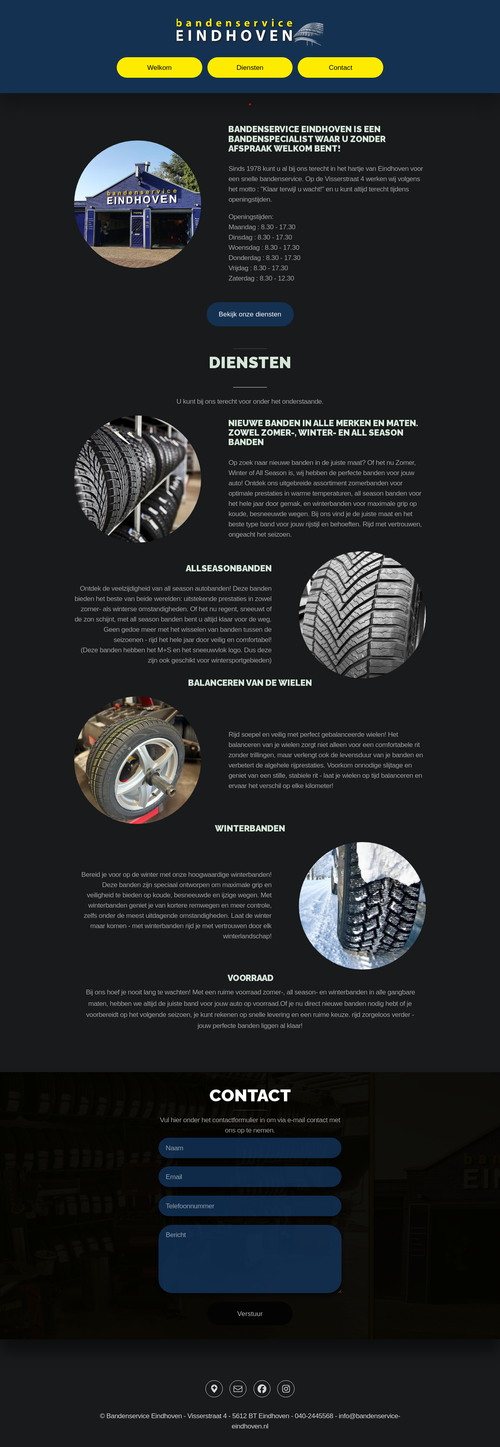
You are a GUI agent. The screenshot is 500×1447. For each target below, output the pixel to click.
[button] (213, 1388)
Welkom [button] (159, 67)
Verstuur (250, 1314)
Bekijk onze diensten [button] (250, 314)
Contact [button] (341, 67)
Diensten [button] (250, 67)
